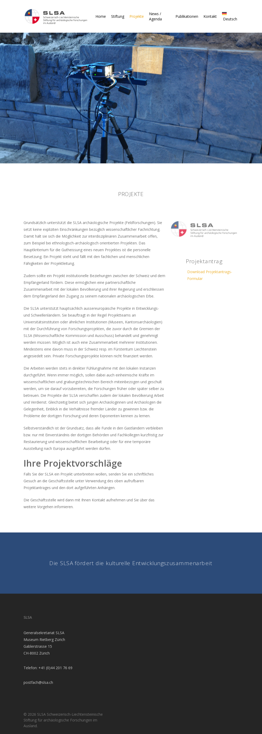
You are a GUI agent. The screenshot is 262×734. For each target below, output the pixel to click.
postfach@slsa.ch (38, 682)
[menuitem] (228, 16)
